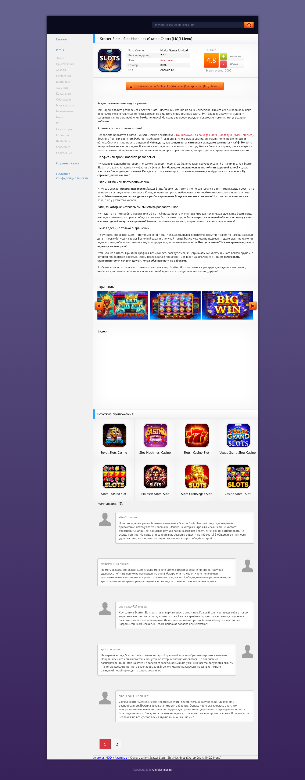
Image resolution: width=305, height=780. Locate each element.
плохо (229, 64)
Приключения (65, 64)
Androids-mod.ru (162, 770)
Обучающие (64, 99)
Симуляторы (64, 129)
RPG (58, 123)
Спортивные (64, 153)
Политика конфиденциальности (69, 176)
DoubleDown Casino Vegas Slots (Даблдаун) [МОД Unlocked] (214, 135)
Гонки (59, 117)
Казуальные (64, 93)
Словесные (63, 147)
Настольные (64, 76)
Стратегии (62, 135)
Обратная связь (65, 163)
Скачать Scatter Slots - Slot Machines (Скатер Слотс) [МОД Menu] (178, 86)
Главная (59, 39)
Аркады (61, 70)
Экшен (60, 58)
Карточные (63, 82)
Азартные (62, 88)
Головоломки (64, 111)
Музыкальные (65, 105)
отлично (230, 56)
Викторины (63, 141)
